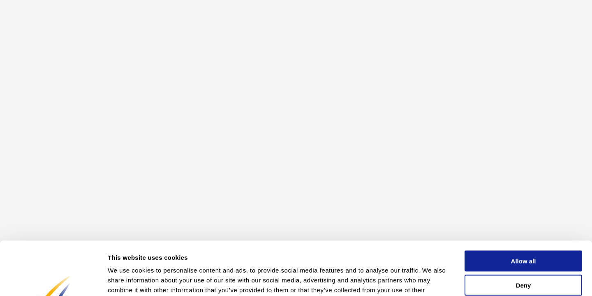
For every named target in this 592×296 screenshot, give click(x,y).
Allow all (523, 207)
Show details (431, 279)
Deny (523, 231)
